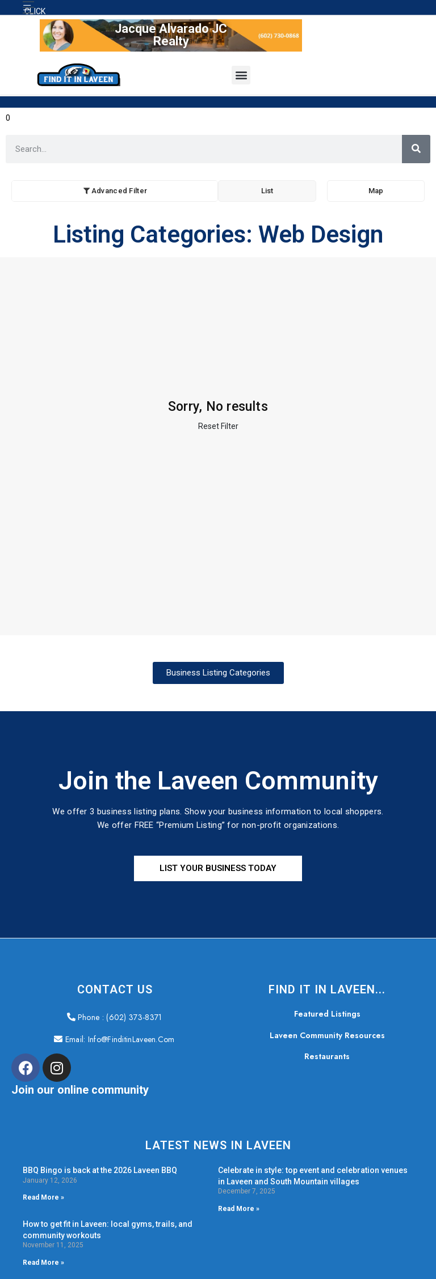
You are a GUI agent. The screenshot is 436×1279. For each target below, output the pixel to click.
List (267, 190)
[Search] (416, 149)
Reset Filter (218, 426)
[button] (28, 7)
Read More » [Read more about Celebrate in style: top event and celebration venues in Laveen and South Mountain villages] (238, 1209)
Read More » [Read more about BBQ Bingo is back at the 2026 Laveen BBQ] (43, 1197)
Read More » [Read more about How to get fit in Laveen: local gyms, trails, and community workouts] (43, 1263)
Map (375, 190)
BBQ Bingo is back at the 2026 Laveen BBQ (100, 1170)
